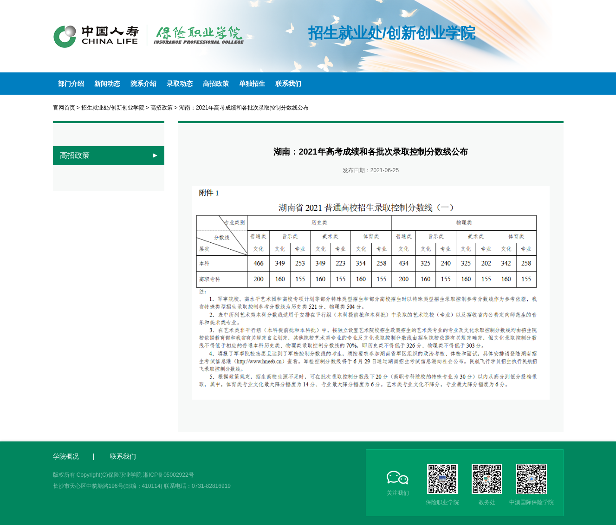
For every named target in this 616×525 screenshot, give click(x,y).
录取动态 (180, 83)
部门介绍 (71, 83)
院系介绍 (143, 83)
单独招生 (252, 83)
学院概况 (66, 456)
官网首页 (64, 107)
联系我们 (288, 83)
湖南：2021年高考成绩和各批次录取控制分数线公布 (244, 107)
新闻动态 (107, 83)
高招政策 (216, 83)
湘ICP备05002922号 (168, 475)
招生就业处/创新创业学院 (112, 107)
